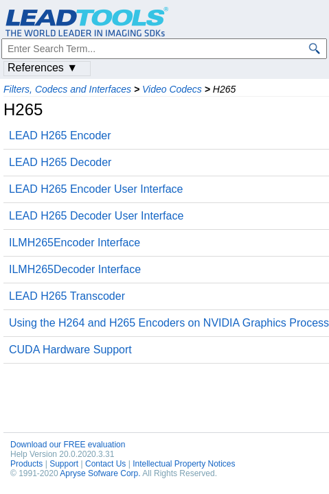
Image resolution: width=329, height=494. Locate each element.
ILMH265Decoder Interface (75, 269)
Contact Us (105, 464)
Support (63, 464)
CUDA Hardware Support (70, 349)
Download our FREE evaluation (67, 444)
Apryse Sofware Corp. (100, 473)
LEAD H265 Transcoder (67, 296)
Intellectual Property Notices (184, 464)
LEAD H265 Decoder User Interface (96, 216)
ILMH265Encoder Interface (74, 242)
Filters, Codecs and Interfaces (67, 89)
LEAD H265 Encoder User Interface (96, 189)
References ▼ (43, 67)
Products (26, 464)
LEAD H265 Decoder (60, 162)
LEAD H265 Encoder (60, 135)
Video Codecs (172, 89)
